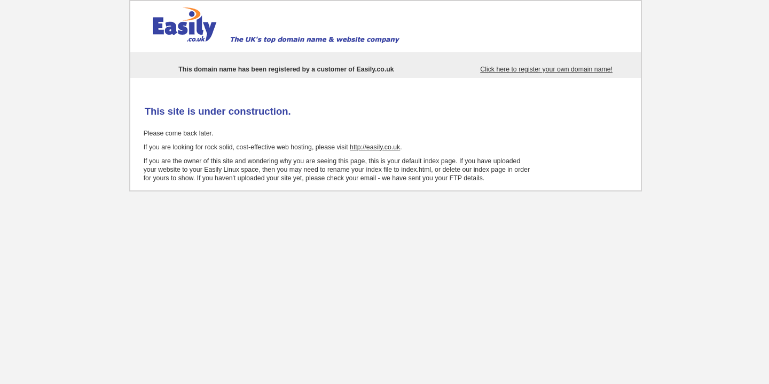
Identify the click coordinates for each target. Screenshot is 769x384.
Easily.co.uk (375, 69)
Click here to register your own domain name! (546, 69)
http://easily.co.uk (375, 147)
